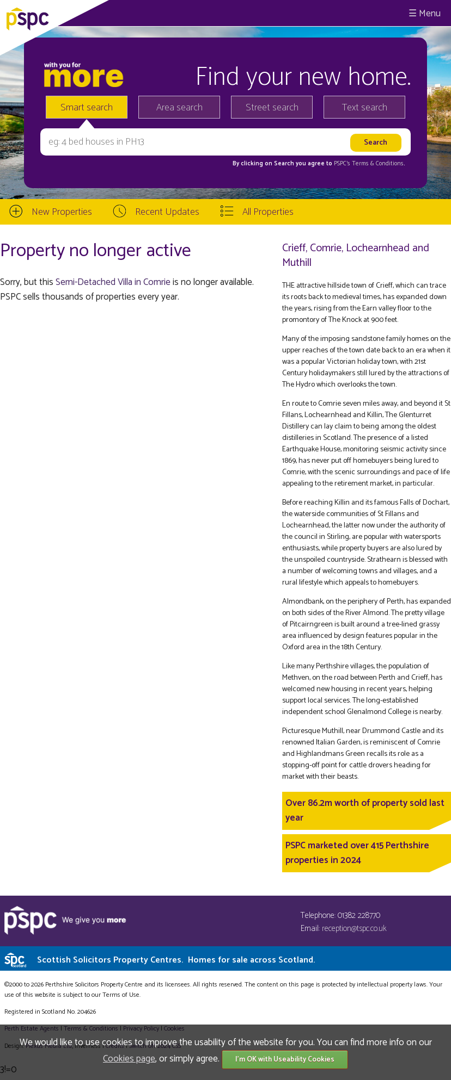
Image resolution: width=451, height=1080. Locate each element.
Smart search (86, 108)
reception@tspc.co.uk (354, 928)
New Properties (62, 212)
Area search (179, 108)
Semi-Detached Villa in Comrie (113, 282)
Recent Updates (167, 212)
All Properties (268, 212)
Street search (272, 108)
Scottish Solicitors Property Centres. (176, 960)
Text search (364, 108)
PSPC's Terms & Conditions (369, 164)
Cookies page (129, 1058)
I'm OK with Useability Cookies (284, 1059)
